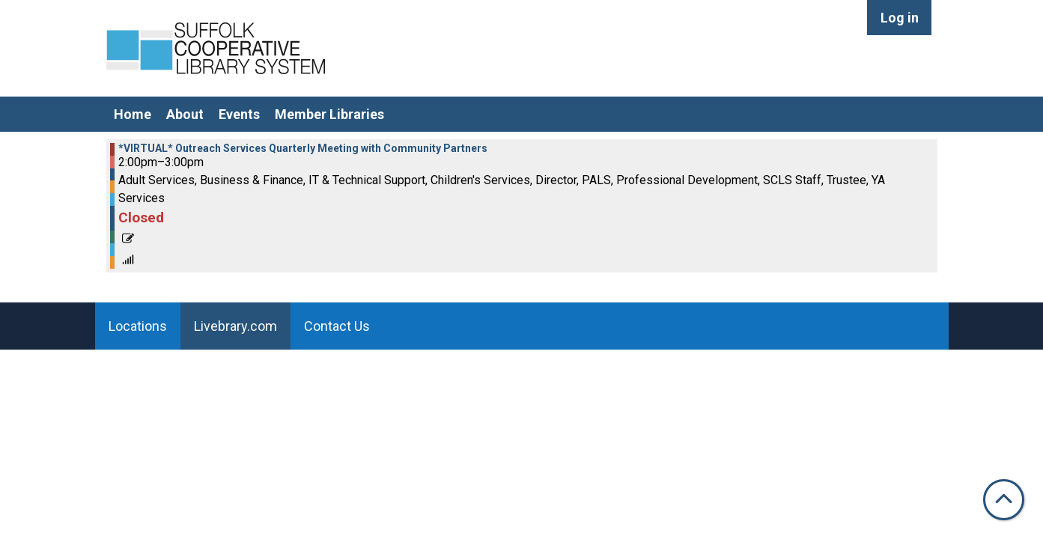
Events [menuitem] (239, 114)
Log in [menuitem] (900, 17)
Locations (138, 326)
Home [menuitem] (132, 114)
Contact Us (337, 326)
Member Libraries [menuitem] (329, 114)
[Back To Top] (1003, 499)
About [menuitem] (185, 114)
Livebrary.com (235, 326)
